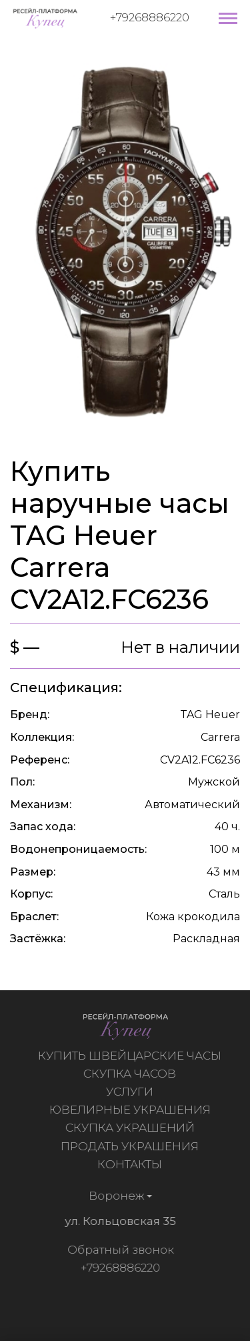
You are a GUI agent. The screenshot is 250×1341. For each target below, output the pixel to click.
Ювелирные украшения (131, 1109)
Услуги (131, 1091)
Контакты (131, 1164)
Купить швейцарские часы (131, 1055)
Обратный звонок (118, 1249)
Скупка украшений (131, 1127)
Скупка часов (131, 1073)
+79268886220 (149, 17)
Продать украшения (131, 1146)
